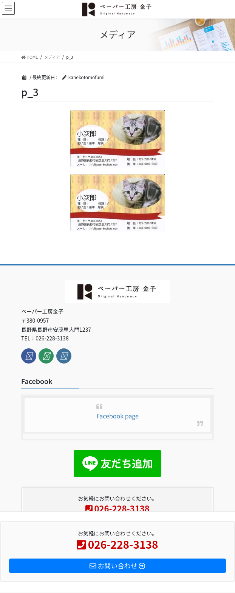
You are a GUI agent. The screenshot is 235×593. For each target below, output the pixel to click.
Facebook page (117, 415)
